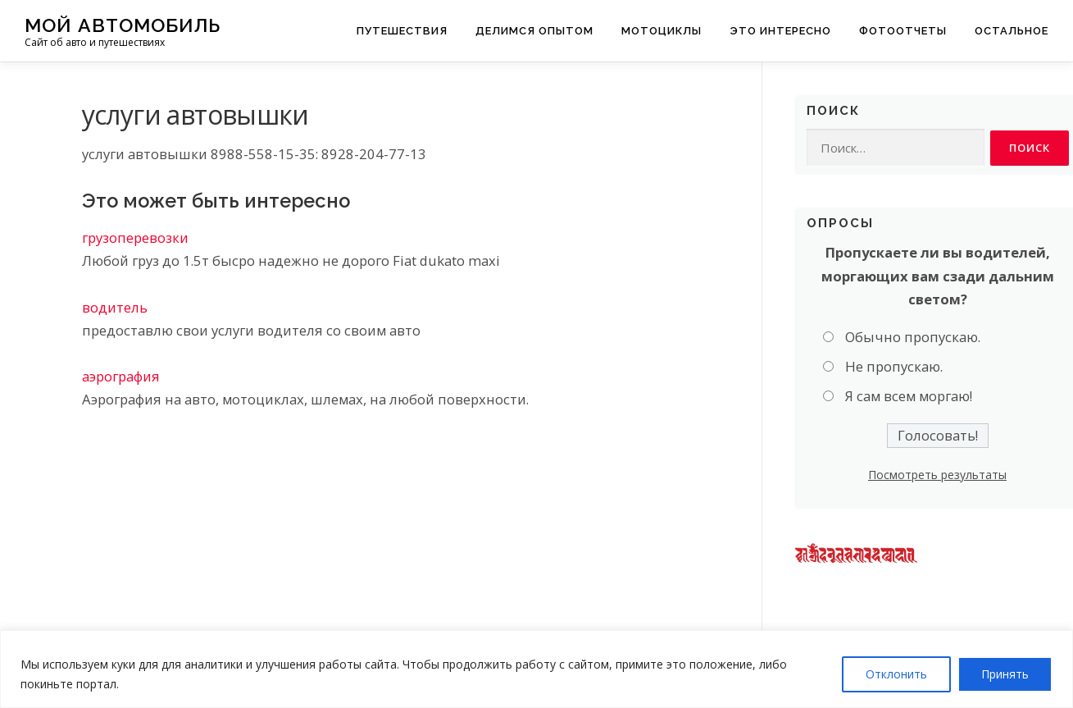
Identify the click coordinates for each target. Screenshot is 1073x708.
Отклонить (896, 674)
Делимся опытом (534, 31)
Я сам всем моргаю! (908, 396)
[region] (536, 669)
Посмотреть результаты (937, 474)
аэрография (121, 376)
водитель (115, 307)
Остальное (1011, 31)
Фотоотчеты (903, 31)
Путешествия (402, 31)
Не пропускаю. (894, 367)
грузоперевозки (135, 237)
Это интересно (780, 31)
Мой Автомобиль (123, 25)
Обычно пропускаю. (912, 336)
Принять (1005, 674)
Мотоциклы (661, 31)
